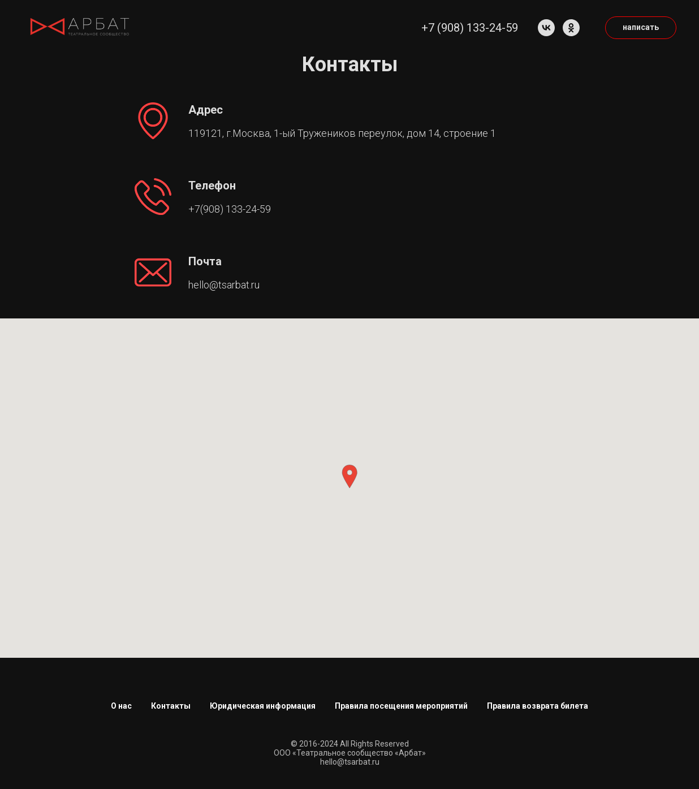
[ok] (571, 27)
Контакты (171, 705)
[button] (349, 476)
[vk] (546, 27)
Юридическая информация (263, 705)
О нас (121, 705)
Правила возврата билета (537, 705)
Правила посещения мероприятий (401, 705)
